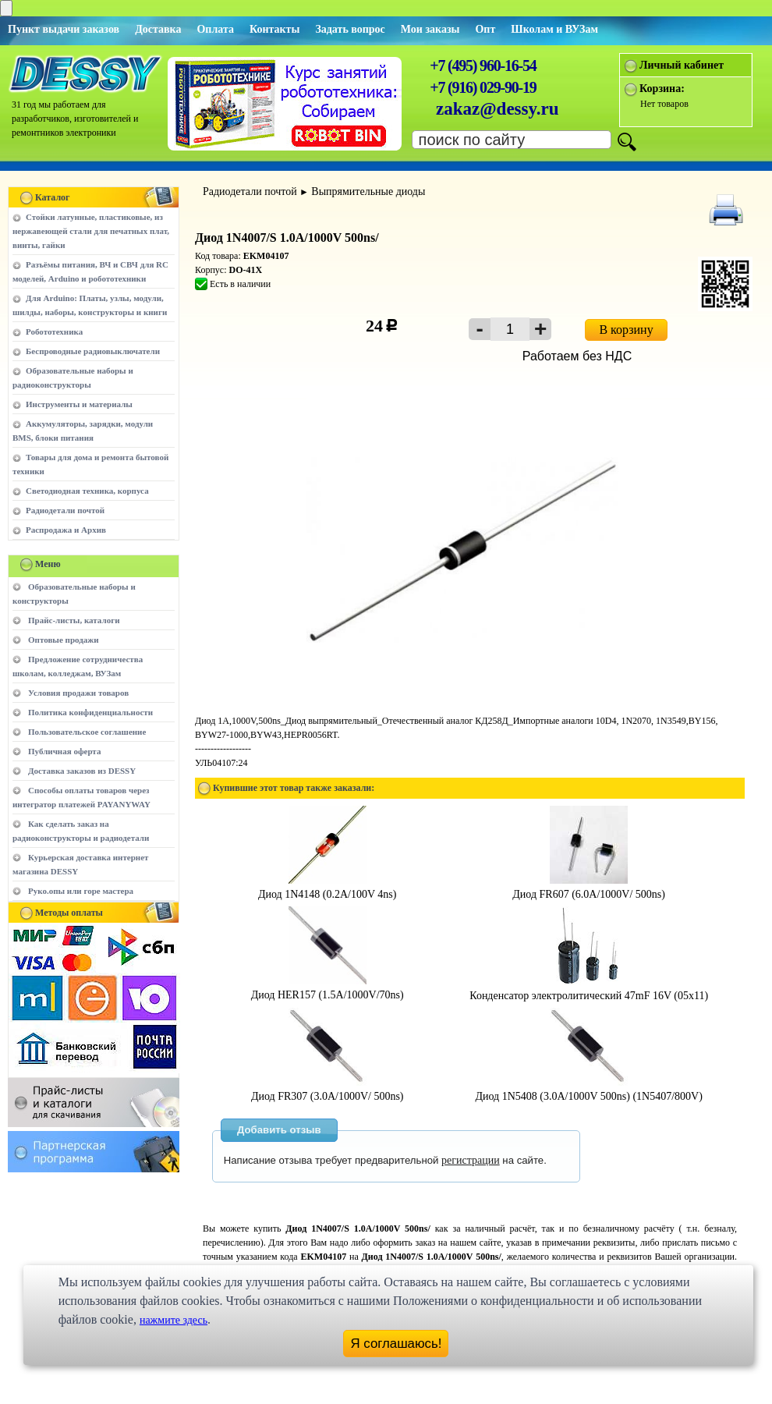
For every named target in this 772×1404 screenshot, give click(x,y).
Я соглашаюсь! (396, 1343)
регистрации (470, 1160)
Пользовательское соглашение (87, 731)
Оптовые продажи (63, 639)
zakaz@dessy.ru (497, 109)
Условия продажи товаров (78, 692)
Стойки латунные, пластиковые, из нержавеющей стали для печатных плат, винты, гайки (90, 231)
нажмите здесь (173, 1320)
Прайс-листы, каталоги (73, 620)
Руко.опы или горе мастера (80, 890)
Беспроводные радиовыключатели (93, 351)
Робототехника (54, 331)
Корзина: (662, 88)
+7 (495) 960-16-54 (483, 65)
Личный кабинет (681, 65)
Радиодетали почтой (65, 510)
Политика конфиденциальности (90, 712)
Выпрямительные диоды (368, 191)
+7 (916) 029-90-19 (483, 87)
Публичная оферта (64, 751)
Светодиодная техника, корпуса (87, 490)
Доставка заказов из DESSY (82, 770)
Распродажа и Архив (66, 529)
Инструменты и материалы (79, 404)
